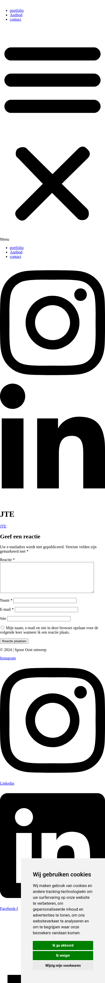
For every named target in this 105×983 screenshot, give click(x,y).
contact (15, 19)
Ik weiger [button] (63, 955)
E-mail (7, 615)
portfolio (17, 10)
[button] (52, 134)
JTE (3, 526)
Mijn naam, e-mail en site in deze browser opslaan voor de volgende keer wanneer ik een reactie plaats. (49, 636)
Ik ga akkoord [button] (62, 945)
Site (3, 624)
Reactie (7, 560)
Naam (6, 606)
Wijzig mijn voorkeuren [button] (63, 965)
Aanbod (16, 15)
